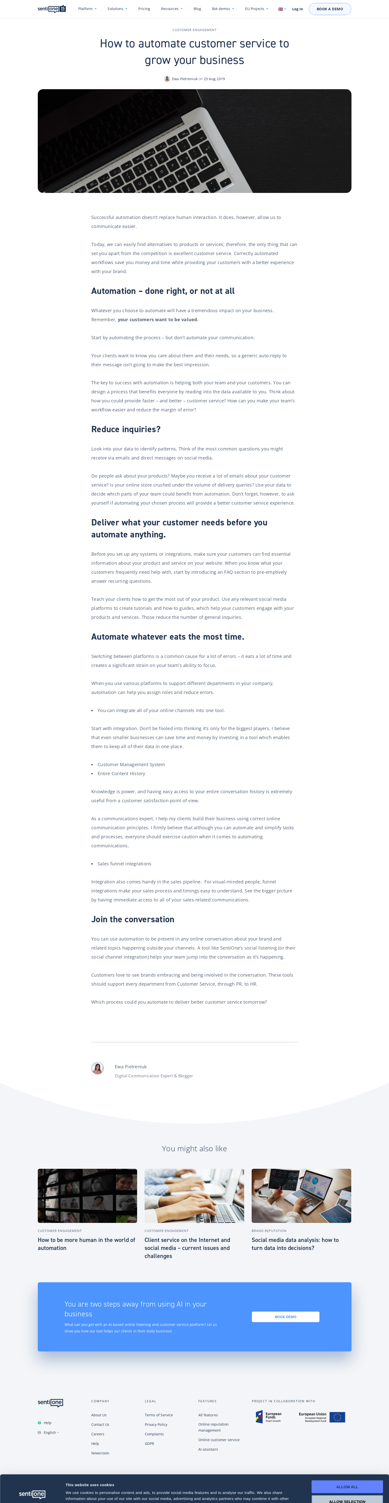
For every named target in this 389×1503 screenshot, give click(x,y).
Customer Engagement (195, 30)
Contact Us (100, 1424)
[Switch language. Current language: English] (282, 9)
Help (48, 1422)
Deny (347, 1488)
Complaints (154, 1434)
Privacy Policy (156, 1424)
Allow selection (347, 1474)
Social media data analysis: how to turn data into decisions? (295, 1244)
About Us (99, 1415)
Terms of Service (159, 1415)
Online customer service (219, 1439)
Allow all (347, 1459)
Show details (262, 1493)
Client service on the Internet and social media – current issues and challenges (187, 1248)
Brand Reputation (269, 1230)
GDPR (149, 1443)
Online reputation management (213, 1427)
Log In (297, 9)
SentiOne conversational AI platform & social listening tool (52, 9)
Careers (98, 1434)
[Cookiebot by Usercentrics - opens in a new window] (32, 1493)
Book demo (285, 1316)
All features (208, 1415)
